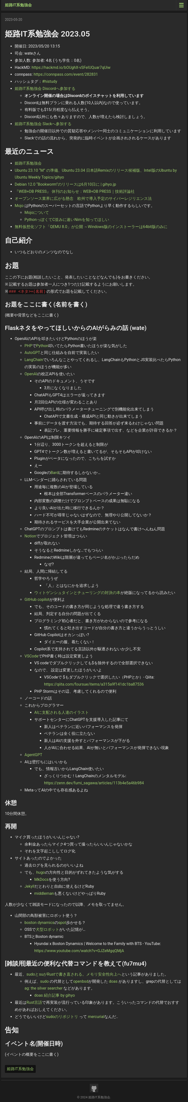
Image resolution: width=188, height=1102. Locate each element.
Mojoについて (36, 212)
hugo (40, 872)
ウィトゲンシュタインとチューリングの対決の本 (77, 592)
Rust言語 (34, 1002)
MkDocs (41, 879)
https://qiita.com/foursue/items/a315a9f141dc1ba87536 (94, 684)
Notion (30, 536)
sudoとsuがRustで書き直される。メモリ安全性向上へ (73, 974)
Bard (55, 472)
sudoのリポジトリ (62, 1016)
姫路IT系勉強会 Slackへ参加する (43, 123)
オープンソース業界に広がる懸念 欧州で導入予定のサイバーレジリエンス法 (83, 198)
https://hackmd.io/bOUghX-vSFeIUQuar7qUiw (71, 67)
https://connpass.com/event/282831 (66, 74)
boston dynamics (39, 922)
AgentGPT (33, 754)
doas (113, 981)
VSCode (31, 656)
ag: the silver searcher (43, 988)
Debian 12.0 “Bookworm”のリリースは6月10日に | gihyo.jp (65, 184)
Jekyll (29, 886)
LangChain (33, 359)
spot (62, 922)
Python (42, 345)
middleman (44, 893)
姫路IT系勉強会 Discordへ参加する (45, 88)
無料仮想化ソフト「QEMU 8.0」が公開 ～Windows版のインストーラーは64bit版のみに (91, 226)
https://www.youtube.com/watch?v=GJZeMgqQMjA (79, 950)
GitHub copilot (36, 599)
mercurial (96, 1016)
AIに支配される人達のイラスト (61, 712)
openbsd (80, 981)
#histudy (49, 81)
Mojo (19, 205)
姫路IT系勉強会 (18, 5)
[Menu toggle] (181, 5)
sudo (44, 981)
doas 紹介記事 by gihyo (54, 995)
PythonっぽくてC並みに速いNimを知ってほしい (66, 219)
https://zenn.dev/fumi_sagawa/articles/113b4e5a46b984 (94, 783)
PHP (28, 345)
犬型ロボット (47, 929)
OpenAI (30, 374)
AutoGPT (32, 352)
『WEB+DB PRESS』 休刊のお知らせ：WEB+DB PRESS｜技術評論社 (75, 191)
